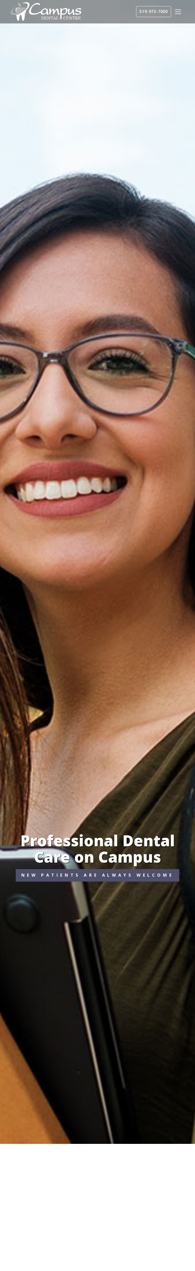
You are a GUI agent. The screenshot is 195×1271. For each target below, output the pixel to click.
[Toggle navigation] (178, 12)
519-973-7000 (153, 11)
